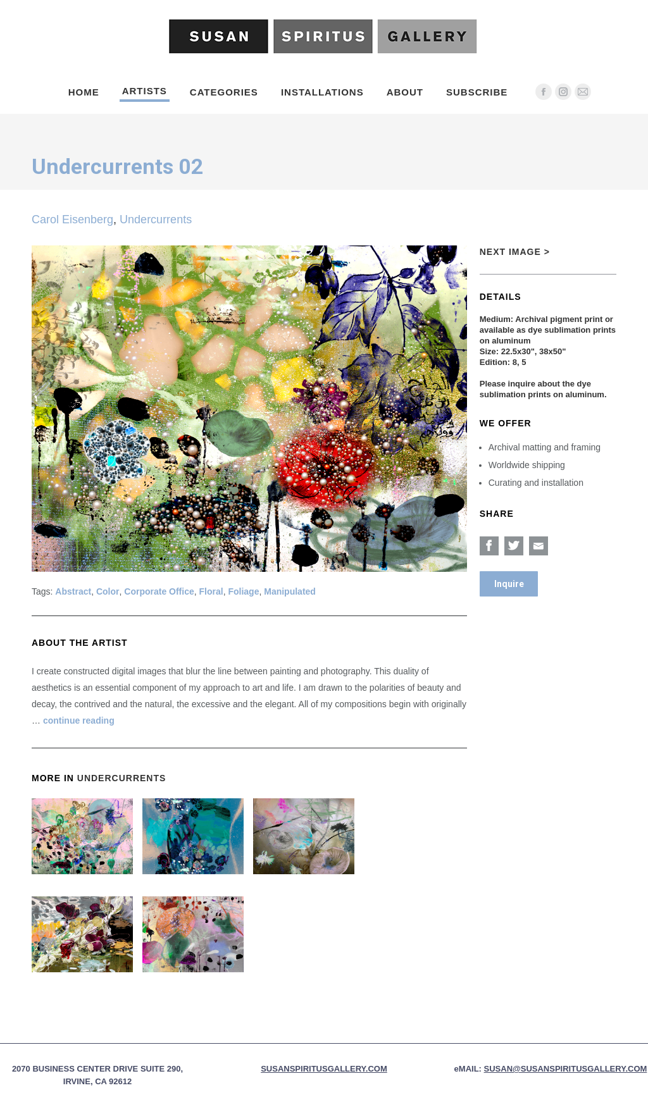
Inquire (509, 584)
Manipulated (290, 591)
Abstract (73, 591)
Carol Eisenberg (72, 219)
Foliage (243, 591)
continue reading (79, 720)
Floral (211, 591)
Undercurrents (156, 219)
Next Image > (515, 252)
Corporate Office (159, 591)
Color (108, 591)
